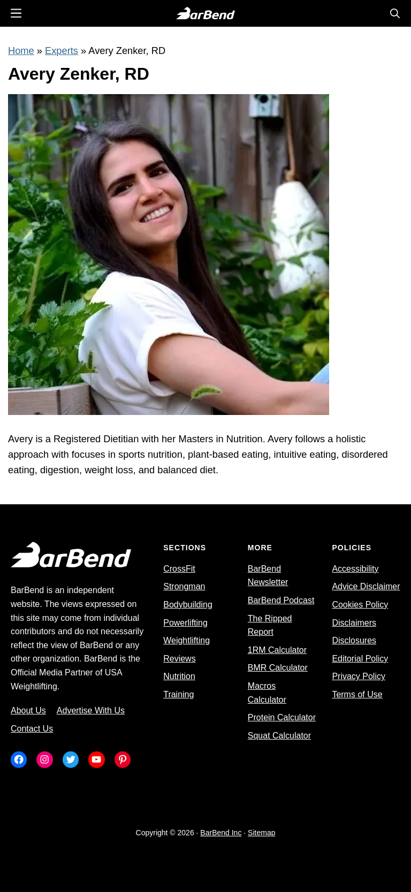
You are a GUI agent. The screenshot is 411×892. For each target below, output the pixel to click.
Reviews (179, 658)
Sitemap (261, 832)
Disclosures (354, 640)
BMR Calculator (278, 667)
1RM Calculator (277, 650)
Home (21, 50)
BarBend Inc (220, 832)
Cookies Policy (360, 604)
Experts (61, 50)
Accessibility (355, 568)
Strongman (184, 586)
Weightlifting (186, 640)
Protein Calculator (282, 717)
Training (178, 694)
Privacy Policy (358, 676)
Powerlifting (185, 622)
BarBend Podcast (281, 600)
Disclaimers (354, 622)
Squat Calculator (279, 735)
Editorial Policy (360, 658)
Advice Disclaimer (366, 586)
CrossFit (179, 568)
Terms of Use (357, 694)
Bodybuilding (187, 604)
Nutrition (179, 676)
